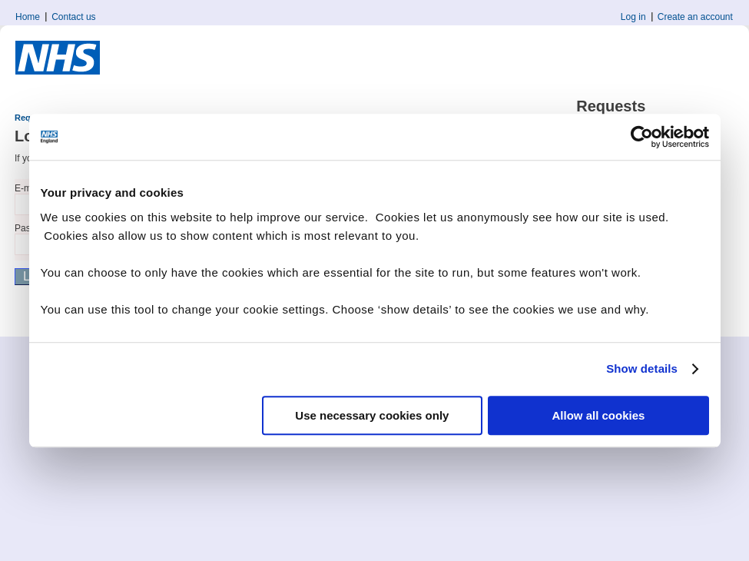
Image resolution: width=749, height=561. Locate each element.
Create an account (695, 17)
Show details (642, 368)
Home (27, 17)
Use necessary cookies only (372, 415)
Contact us (73, 17)
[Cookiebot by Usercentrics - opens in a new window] (642, 136)
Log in (633, 17)
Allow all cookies (598, 415)
